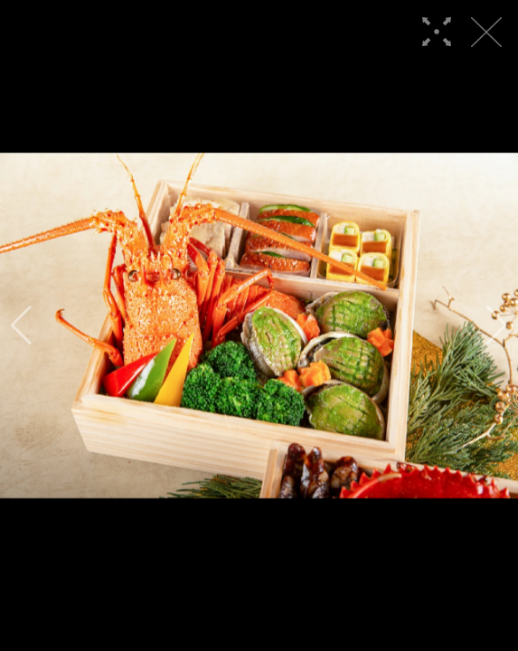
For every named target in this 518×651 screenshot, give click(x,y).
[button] (21, 325)
